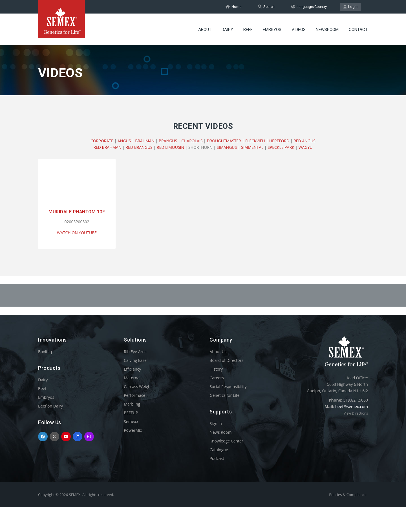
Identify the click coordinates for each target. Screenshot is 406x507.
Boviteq (45, 351)
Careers (216, 377)
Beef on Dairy (50, 406)
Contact (358, 29)
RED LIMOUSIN (170, 147)
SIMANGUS (227, 147)
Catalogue (218, 449)
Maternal (132, 377)
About (204, 29)
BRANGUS (168, 140)
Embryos (272, 29)
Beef (248, 29)
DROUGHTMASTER (224, 140)
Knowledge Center (226, 441)
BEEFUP (131, 412)
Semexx (131, 421)
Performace (134, 395)
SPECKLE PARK (281, 147)
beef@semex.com (351, 406)
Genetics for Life (224, 395)
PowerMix (133, 430)
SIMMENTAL (252, 147)
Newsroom (327, 29)
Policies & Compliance (348, 494)
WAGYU (306, 147)
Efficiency (132, 369)
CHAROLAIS (191, 140)
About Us (217, 351)
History (216, 369)
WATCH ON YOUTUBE (77, 232)
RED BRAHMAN (107, 147)
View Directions (356, 413)
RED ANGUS (304, 140)
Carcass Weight (138, 386)
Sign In (215, 423)
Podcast (216, 458)
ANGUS (124, 140)
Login (350, 7)
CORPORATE (102, 140)
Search (266, 7)
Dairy (227, 29)
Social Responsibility (227, 386)
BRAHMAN (145, 140)
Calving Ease (135, 360)
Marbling (132, 404)
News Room (220, 432)
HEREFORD (279, 140)
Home (233, 7)
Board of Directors (226, 360)
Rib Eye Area (135, 351)
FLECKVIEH (255, 140)
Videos (299, 29)
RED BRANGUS (138, 147)
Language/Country (309, 7)
